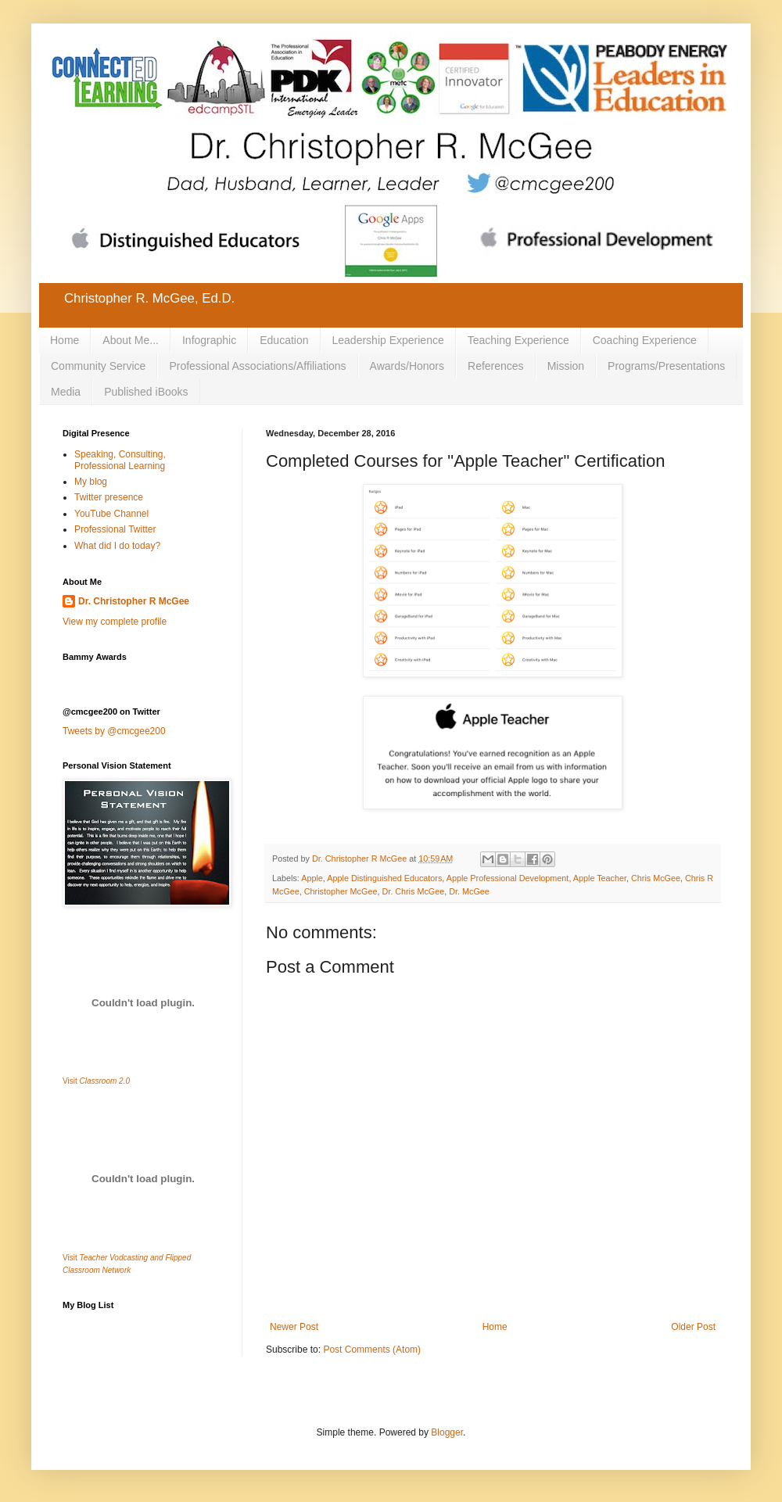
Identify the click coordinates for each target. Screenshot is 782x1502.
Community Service (98, 366)
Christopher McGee (341, 891)
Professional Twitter (115, 529)
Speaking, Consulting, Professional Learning (120, 460)
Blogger (447, 1432)
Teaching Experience (518, 340)
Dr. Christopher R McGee (133, 601)
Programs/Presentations (666, 366)
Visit (96, 1081)
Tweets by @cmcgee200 (114, 731)
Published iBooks (146, 391)
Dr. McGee (469, 891)
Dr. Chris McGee (413, 891)
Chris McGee (655, 878)
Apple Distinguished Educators (384, 878)
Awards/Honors (407, 366)
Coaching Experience (645, 340)
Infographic (209, 340)
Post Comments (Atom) (372, 1349)
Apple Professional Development (508, 878)
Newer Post (294, 1326)
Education (284, 340)
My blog (90, 481)
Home (64, 340)
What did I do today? (117, 545)
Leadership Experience (388, 340)
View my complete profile (115, 621)
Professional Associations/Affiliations (257, 366)
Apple (312, 878)
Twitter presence (108, 497)
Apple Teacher (599, 878)
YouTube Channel (111, 513)
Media (66, 391)
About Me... (130, 340)
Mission (565, 366)
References (496, 366)
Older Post (693, 1326)
